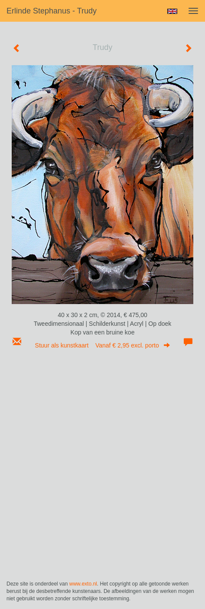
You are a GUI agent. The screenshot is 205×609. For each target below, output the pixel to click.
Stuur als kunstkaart (102, 345)
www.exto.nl (83, 584)
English (172, 11)
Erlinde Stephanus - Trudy (52, 11)
